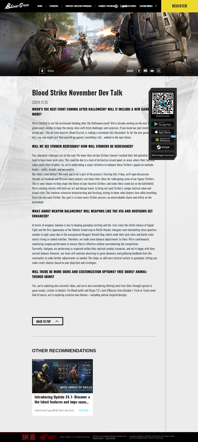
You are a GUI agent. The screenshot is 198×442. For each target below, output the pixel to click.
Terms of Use (110, 438)
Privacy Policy (98, 438)
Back (42, 71)
